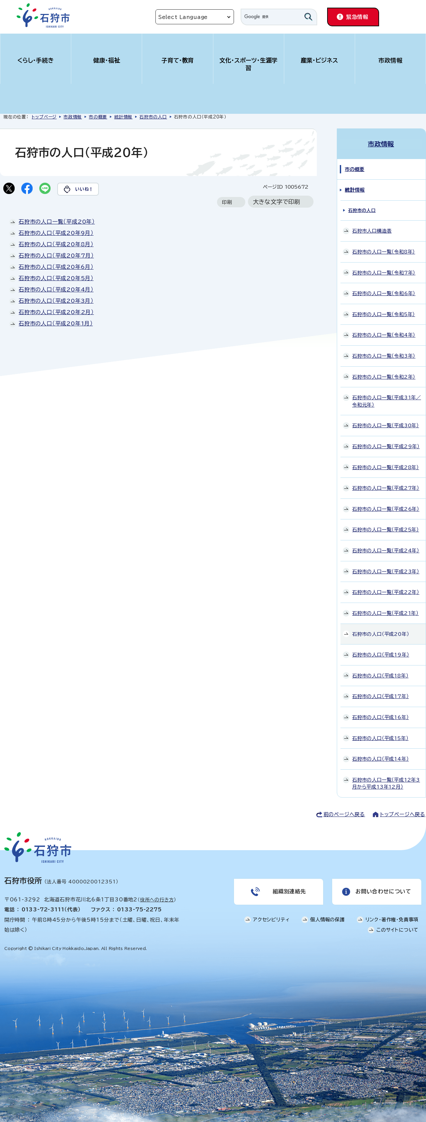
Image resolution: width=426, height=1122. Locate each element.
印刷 (227, 202)
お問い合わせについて (383, 891)
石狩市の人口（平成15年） (380, 737)
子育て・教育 (177, 60)
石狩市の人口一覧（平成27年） (385, 487)
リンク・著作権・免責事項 (392, 919)
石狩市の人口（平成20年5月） (56, 278)
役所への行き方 (157, 899)
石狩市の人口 (153, 117)
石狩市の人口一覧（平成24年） (385, 549)
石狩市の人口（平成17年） (380, 695)
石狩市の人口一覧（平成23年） (385, 570)
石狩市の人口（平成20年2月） (56, 312)
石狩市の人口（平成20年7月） (56, 256)
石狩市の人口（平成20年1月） (56, 323)
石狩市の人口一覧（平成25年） (385, 529)
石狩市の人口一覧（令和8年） (383, 251)
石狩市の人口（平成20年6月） (56, 267)
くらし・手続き (35, 60)
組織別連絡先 (289, 891)
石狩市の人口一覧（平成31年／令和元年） (386, 401)
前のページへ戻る (344, 813)
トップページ (44, 117)
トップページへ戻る (402, 813)
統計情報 (123, 117)
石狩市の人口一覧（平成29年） (386, 445)
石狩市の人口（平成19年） (380, 654)
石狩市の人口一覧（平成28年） (385, 466)
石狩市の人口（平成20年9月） (56, 233)
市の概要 (98, 117)
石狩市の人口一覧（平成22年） (385, 591)
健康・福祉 (106, 60)
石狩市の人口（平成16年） (380, 716)
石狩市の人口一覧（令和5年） (383, 313)
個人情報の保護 (327, 919)
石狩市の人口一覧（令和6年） (383, 292)
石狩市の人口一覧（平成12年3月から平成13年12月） (386, 783)
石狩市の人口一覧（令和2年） (383, 376)
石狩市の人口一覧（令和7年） (383, 272)
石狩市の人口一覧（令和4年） (383, 334)
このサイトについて (397, 929)
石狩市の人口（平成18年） (380, 674)
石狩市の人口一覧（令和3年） (383, 355)
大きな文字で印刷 (276, 202)
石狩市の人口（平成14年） (380, 758)
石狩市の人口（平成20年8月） (56, 244)
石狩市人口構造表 (371, 230)
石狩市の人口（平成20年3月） (56, 301)
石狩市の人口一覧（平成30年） (385, 425)
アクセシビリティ (271, 919)
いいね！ (85, 189)
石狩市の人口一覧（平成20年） (57, 222)
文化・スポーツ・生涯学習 (248, 64)
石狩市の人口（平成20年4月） (56, 289)
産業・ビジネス (319, 60)
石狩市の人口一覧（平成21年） (385, 612)
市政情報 (390, 60)
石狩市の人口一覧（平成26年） (385, 508)
